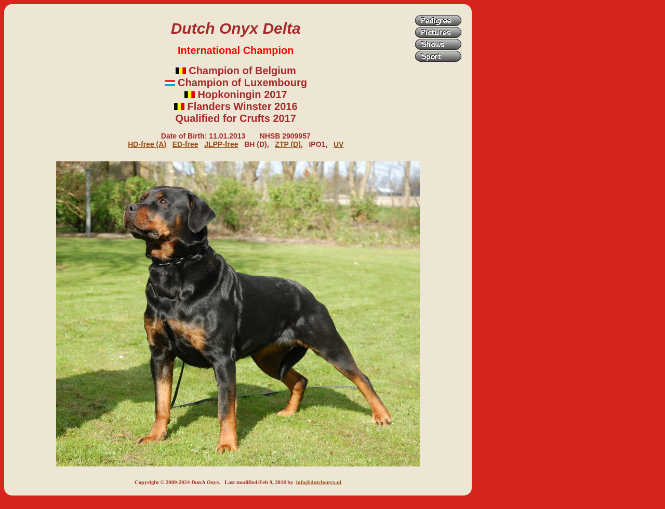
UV (338, 144)
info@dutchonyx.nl (318, 482)
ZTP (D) (288, 144)
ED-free (185, 144)
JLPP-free (221, 144)
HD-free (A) (147, 144)
